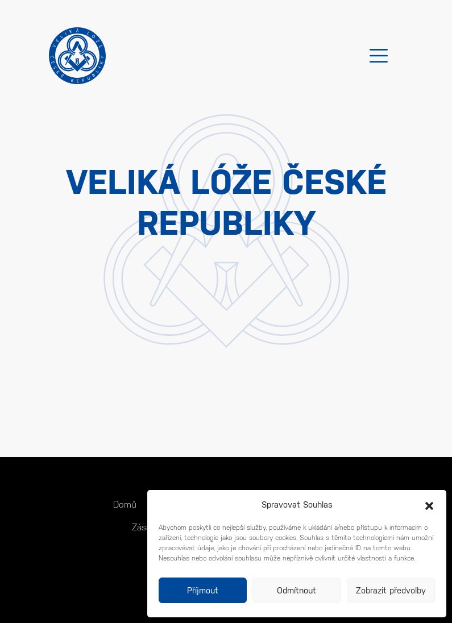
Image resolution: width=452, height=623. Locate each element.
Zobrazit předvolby (391, 590)
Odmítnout (296, 590)
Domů (124, 504)
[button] (429, 504)
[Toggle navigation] (378, 55)
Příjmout (202, 590)
